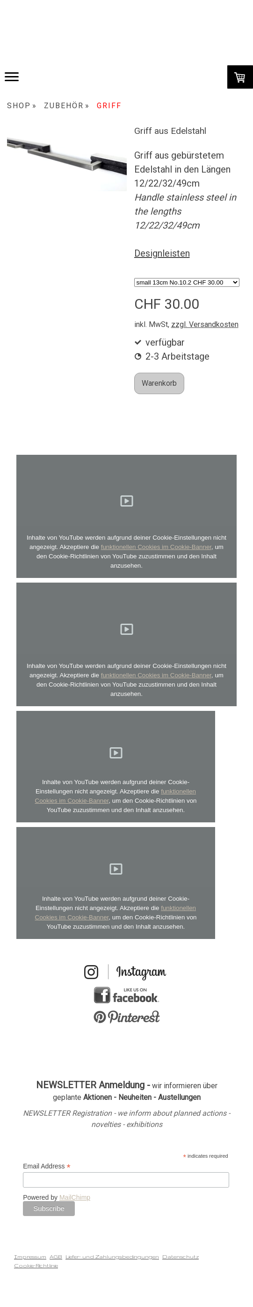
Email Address (47, 1166)
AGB (56, 1256)
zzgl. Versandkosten (205, 324)
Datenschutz (180, 1256)
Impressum (30, 1256)
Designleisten (162, 253)
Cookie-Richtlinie (36, 1265)
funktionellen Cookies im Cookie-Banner (156, 546)
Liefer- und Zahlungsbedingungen (112, 1256)
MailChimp (74, 1197)
